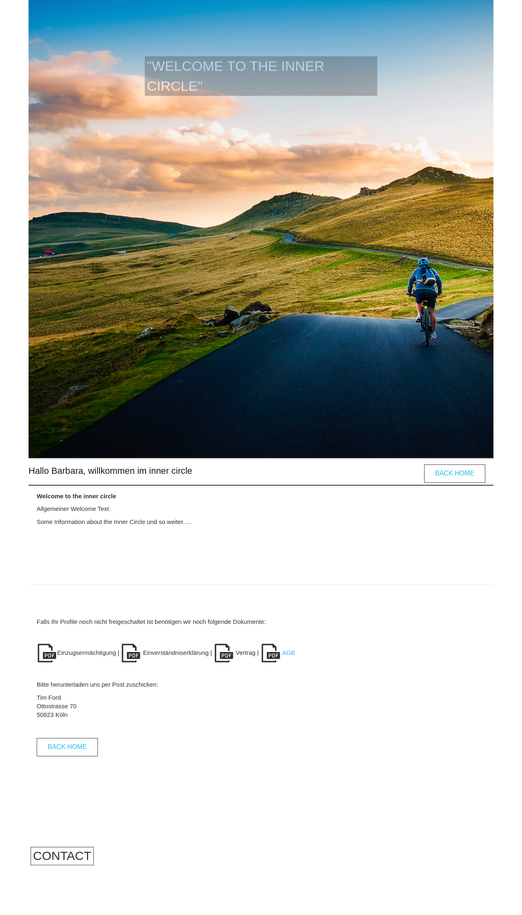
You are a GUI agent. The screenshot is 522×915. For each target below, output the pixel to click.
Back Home (454, 473)
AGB (278, 652)
